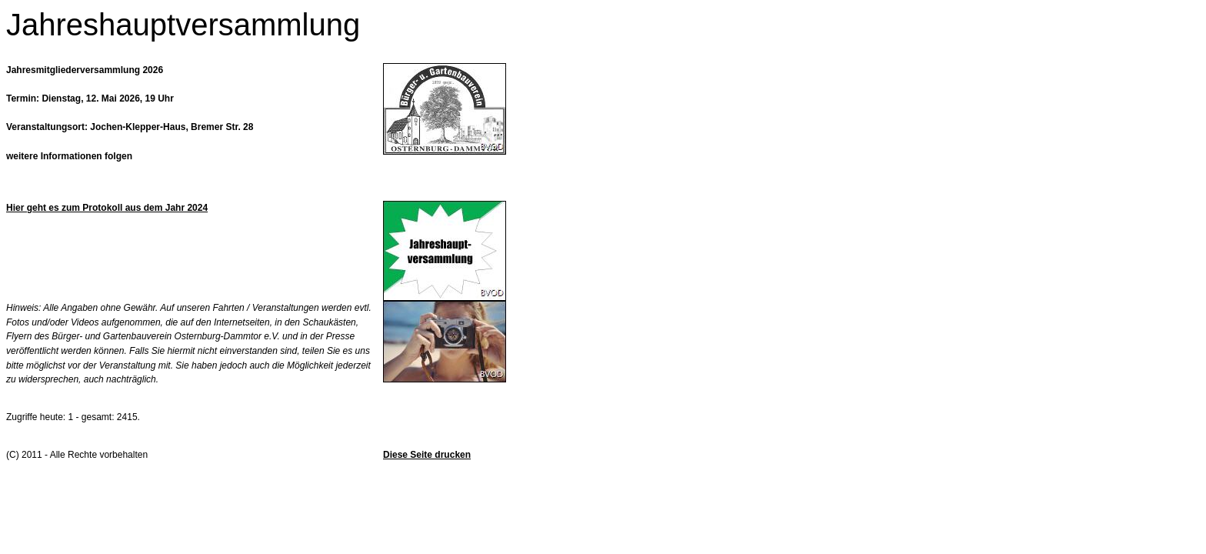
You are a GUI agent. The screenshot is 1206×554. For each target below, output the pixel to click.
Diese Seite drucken (427, 454)
